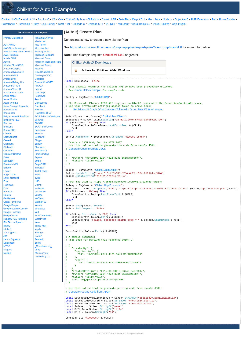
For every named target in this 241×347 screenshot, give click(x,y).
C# (53, 19)
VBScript (123, 23)
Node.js (167, 19)
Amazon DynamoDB (13, 72)
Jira (5, 236)
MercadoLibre (42, 48)
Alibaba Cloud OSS (13, 65)
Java (157, 19)
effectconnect (41, 253)
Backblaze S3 (10, 109)
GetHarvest (9, 198)
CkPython (93, 19)
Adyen (6, 62)
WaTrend (39, 198)
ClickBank (8, 143)
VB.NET (111, 23)
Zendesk (39, 239)
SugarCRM (40, 164)
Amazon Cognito (11, 68)
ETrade (7, 167)
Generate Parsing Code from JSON (89, 291)
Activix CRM (9, 58)
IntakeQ (7, 229)
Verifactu (39, 188)
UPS (37, 181)
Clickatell (8, 147)
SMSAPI (39, 123)
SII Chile (39, 120)
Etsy (5, 181)
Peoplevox (40, 96)
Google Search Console (15, 208)
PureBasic (24, 23)
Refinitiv (39, 109)
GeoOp (7, 195)
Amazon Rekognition (13, 82)
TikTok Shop (41, 171)
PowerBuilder (227, 19)
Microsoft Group (43, 58)
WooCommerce (43, 215)
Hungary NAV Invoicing (15, 219)
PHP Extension (200, 19)
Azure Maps (9, 96)
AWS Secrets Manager (15, 48)
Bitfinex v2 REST (12, 120)
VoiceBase (40, 191)
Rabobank (40, 106)
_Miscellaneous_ (43, 246)
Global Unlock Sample (88, 90)
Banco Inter (9, 113)
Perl (214, 19)
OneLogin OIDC (43, 75)
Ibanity (6, 225)
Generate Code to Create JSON (87, 148)
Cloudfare (8, 150)
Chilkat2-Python (75, 19)
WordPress (40, 219)
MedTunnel (40, 44)
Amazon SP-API (11, 85)
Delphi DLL (138, 19)
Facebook (8, 184)
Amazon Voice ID (12, 89)
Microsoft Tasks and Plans (48, 62)
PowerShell (8, 23)
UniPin (38, 184)
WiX (37, 212)
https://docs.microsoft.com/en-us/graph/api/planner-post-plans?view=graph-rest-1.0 (126, 47)
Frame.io (7, 191)
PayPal (38, 89)
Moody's (39, 68)
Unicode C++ (95, 23)
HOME (16, 19)
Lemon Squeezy (11, 239)
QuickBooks (41, 103)
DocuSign (8, 161)
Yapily (38, 229)
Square (38, 157)
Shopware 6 (41, 150)
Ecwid (6, 171)
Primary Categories (13, 38)
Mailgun (7, 253)
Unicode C (78, 23)
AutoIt (41, 19)
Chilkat (6, 19)
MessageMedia (42, 51)
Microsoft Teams (43, 65)
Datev (6, 157)
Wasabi (38, 205)
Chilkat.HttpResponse (108, 185)
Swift (61, 23)
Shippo (38, 140)
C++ (60, 19)
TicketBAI (40, 167)
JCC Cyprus (9, 232)
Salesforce (40, 130)
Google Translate (12, 212)
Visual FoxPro (161, 23)
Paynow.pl (40, 92)
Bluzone (7, 123)
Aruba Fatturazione (13, 92)
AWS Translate (11, 55)
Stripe (38, 161)
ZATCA (38, 236)
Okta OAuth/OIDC (44, 72)
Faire (6, 188)
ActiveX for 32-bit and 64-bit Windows (105, 70)
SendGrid (40, 137)
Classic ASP (109, 19)
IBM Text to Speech (13, 222)
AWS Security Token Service (17, 51)
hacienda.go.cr (42, 256)
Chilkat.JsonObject (114, 116)
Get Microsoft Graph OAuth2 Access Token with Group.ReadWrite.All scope (117, 109)
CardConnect (10, 137)
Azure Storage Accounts (15, 106)
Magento (7, 249)
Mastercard (40, 41)
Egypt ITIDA (9, 174)
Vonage (39, 195)
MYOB (6, 246)
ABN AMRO (9, 44)
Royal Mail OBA (43, 113)
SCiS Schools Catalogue (47, 116)
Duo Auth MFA (10, 164)
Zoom (38, 243)
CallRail (7, 133)
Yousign (39, 232)
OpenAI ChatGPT (44, 82)
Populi (38, 99)
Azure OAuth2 (10, 103)
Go (150, 19)
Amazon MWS (10, 75)
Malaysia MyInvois (44, 38)
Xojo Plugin (179, 23)
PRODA (39, 85)
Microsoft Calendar (44, 55)
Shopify (38, 143)
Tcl (68, 23)
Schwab (39, 133)
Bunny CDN (9, 130)
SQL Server (48, 23)
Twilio (38, 178)
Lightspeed (9, 243)
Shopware (40, 147)
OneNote (39, 79)
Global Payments (12, 202)
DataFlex (124, 19)
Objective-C (181, 19)
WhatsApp (40, 208)
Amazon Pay (9, 79)
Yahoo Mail (40, 225)
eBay (37, 249)
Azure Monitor (10, 99)
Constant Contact (12, 154)
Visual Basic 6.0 (140, 23)
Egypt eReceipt (11, 178)
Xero (37, 222)
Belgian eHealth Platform (16, 116)
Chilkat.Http (102, 96)
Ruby (36, 23)
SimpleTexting (42, 154)
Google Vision (10, 215)
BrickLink (8, 126)
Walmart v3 (40, 202)
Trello (38, 174)
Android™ (29, 19)
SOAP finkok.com (44, 126)
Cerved (7, 140)
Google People (10, 205)
